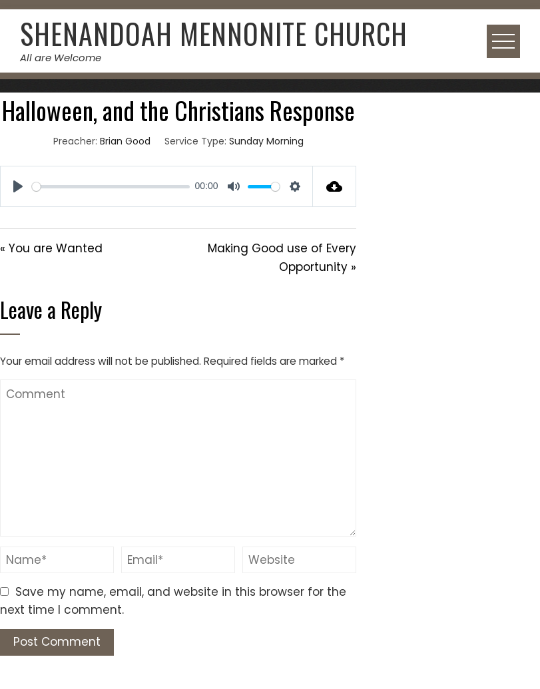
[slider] (111, 186)
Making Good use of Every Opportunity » (282, 257)
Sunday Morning (266, 141)
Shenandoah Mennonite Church (213, 33)
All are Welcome (60, 58)
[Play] (18, 186)
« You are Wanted (51, 248)
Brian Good (125, 141)
